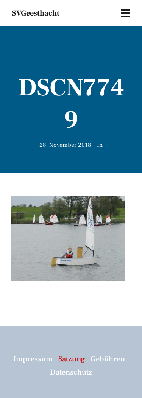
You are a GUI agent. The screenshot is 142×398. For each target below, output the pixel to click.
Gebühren (108, 359)
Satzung (71, 359)
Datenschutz (71, 372)
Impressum (33, 359)
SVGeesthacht (35, 13)
